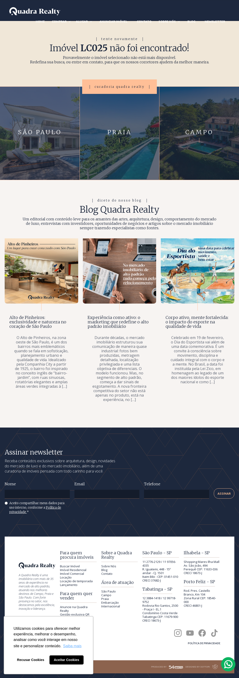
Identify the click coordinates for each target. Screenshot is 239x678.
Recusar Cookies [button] (30, 660)
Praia (105, 599)
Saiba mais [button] (72, 646)
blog (191, 21)
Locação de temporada (76, 581)
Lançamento (68, 585)
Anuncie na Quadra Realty (74, 609)
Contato (106, 574)
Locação (66, 577)
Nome (10, 484)
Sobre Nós (108, 566)
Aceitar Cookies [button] (66, 660)
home (40, 21)
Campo (106, 595)
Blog (104, 570)
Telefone (152, 484)
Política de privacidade (204, 643)
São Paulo (108, 591)
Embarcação (110, 602)
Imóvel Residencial (73, 570)
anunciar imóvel (113, 21)
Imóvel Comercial (72, 574)
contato (144, 21)
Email (79, 484)
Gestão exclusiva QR (74, 614)
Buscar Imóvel (70, 566)
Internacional (110, 606)
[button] (61, 21)
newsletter (215, 21)
